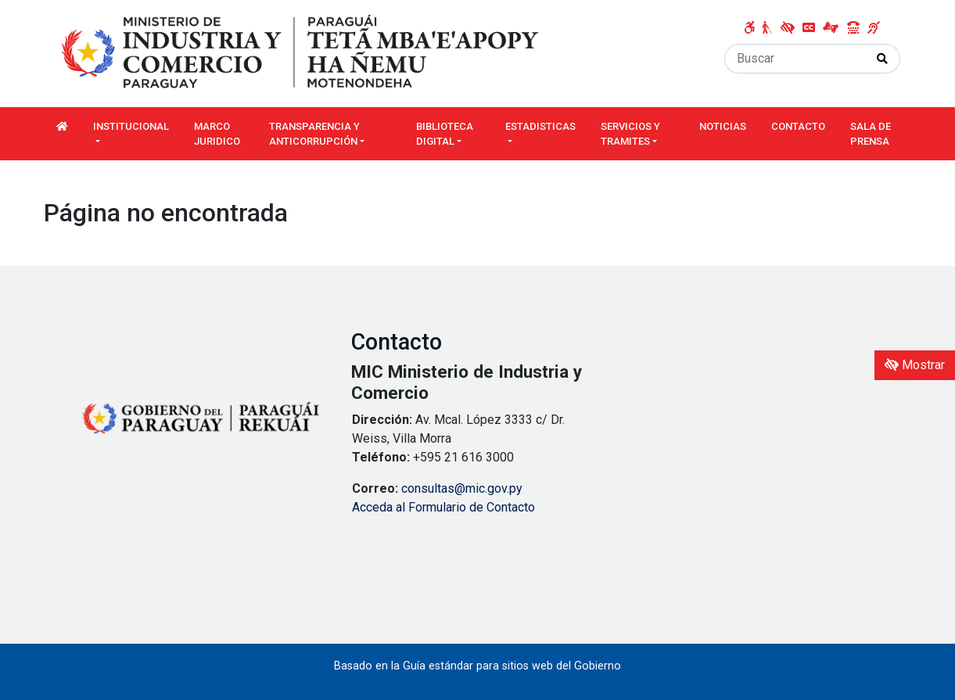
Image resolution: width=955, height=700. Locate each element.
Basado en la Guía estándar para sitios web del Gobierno (477, 666)
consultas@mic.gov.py (461, 488)
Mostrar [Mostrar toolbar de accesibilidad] (915, 364)
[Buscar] (795, 59)
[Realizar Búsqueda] (882, 59)
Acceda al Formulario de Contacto (443, 507)
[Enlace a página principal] (302, 52)
